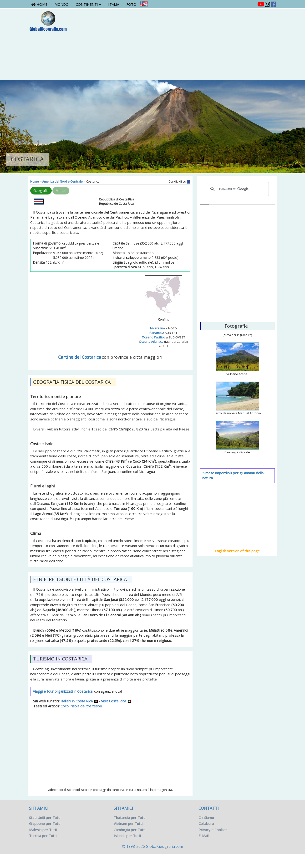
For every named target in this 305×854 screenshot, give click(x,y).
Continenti (88, 4)
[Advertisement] (173, 44)
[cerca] (236, 189)
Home (39, 4)
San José (237, 294)
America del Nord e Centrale (62, 181)
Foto (131, 4)
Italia (113, 4)
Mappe (61, 190)
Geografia (41, 190)
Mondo (62, 4)
